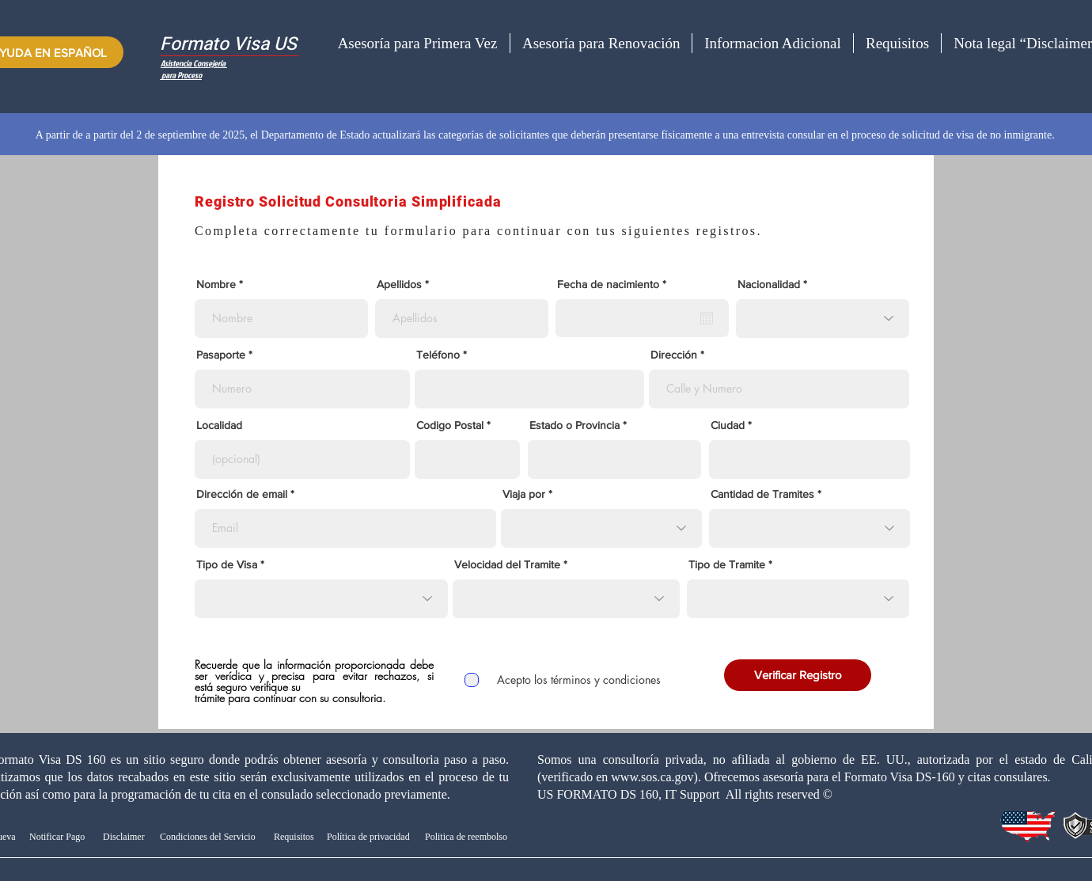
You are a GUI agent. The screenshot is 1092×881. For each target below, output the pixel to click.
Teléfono (438, 354)
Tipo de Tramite (726, 564)
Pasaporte (222, 354)
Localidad (219, 425)
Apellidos (399, 284)
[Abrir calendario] (706, 318)
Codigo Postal (449, 425)
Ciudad (728, 425)
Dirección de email (241, 493)
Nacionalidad (768, 284)
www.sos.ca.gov (652, 777)
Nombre (216, 284)
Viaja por (523, 493)
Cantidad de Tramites (762, 493)
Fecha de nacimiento (614, 284)
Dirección (673, 354)
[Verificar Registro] (797, 675)
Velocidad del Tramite (507, 564)
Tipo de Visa (226, 564)
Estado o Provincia (574, 425)
